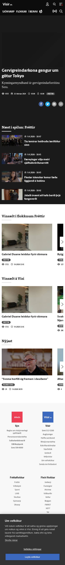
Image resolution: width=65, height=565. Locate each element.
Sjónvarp (17, 501)
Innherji (48, 482)
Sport (17, 490)
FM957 (48, 505)
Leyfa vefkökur (32, 557)
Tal (48, 512)
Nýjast (7, 341)
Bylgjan (48, 501)
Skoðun (17, 497)
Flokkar (21, 12)
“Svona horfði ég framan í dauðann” (25, 379)
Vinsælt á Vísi (13, 278)
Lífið (17, 494)
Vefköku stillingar (32, 549)
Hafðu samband (48, 438)
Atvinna (48, 490)
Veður (47, 497)
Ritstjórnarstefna (48, 442)
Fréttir (50, 93)
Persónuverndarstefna (17, 437)
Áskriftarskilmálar (48, 446)
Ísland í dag (8, 384)
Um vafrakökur (47, 461)
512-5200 (50, 431)
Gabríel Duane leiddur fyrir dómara (24, 254)
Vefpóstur (48, 457)
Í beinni (33, 12)
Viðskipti (17, 486)
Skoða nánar (11, 540)
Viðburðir (48, 494)
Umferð (48, 453)
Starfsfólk (48, 449)
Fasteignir (48, 486)
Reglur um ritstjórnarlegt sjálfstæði (17, 432)
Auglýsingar (48, 435)
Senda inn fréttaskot (48, 464)
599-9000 (19, 448)
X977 (48, 509)
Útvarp (17, 505)
